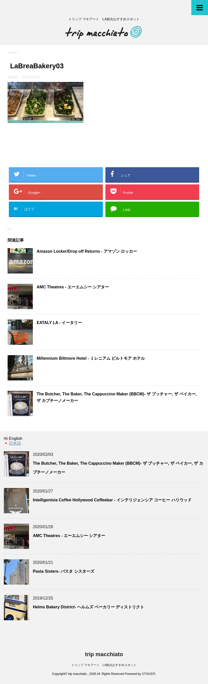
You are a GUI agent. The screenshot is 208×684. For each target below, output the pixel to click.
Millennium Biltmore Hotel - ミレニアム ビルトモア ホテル (91, 358)
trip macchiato (104, 654)
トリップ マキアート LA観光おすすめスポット (103, 665)
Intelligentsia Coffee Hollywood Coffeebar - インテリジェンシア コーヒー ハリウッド (112, 500)
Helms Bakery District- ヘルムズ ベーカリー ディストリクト (88, 607)
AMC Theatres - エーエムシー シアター (73, 287)
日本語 (15, 443)
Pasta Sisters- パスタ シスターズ (63, 571)
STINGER (148, 674)
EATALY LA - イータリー (61, 322)
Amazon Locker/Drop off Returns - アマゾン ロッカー (87, 251)
